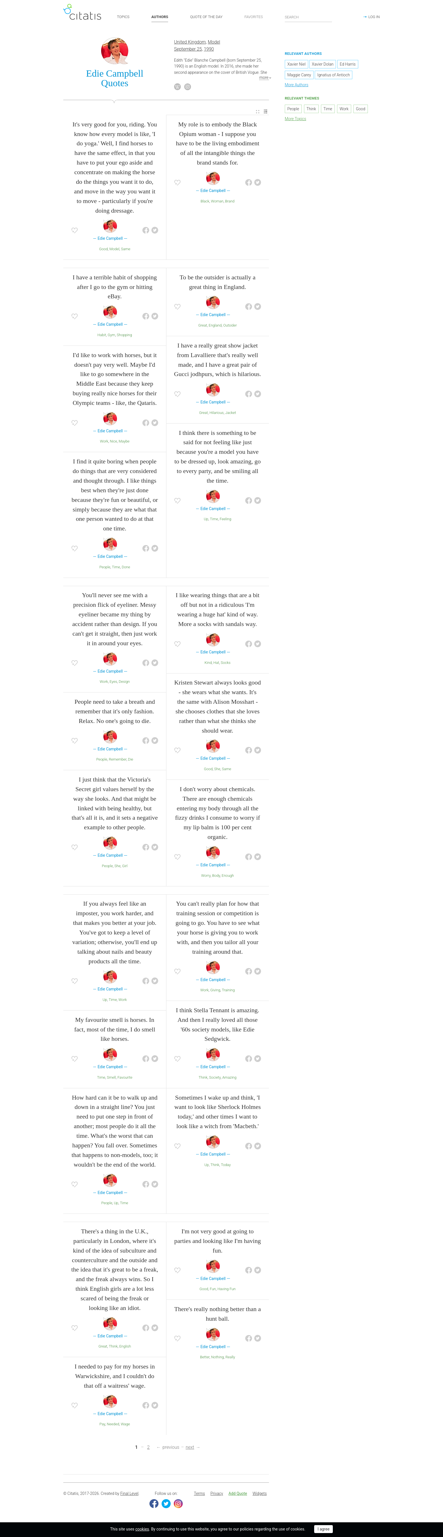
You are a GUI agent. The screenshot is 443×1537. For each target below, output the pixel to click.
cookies (142, 1529)
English (125, 1347)
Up (206, 520)
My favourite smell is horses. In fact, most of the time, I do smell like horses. (114, 1030)
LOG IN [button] (374, 17)
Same (125, 249)
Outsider (230, 326)
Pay (102, 1425)
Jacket (230, 413)
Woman (217, 202)
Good (103, 249)
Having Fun (227, 1289)
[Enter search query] (308, 17)
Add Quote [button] (238, 1494)
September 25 (188, 49)
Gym (111, 335)
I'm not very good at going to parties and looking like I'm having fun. (217, 1241)
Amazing (229, 1078)
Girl (124, 866)
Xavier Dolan (323, 65)
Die (130, 760)
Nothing (217, 1358)
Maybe (124, 442)
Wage (125, 1425)
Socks (226, 663)
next (190, 1448)
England (215, 326)
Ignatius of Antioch (333, 76)
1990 (209, 49)
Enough (228, 876)
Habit (101, 335)
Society (215, 1078)
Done (126, 567)
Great (202, 326)
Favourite (125, 1078)
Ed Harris (348, 65)
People (104, 567)
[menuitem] (257, 112)
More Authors (296, 85)
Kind (208, 663)
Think (203, 1078)
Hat (216, 663)
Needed (113, 1425)
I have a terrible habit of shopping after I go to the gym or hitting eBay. (115, 287)
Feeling (225, 520)
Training (228, 991)
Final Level (129, 1494)
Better (204, 1358)
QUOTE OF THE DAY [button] (206, 17)
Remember (117, 760)
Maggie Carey (299, 76)
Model (214, 43)
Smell (111, 1078)
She (117, 866)
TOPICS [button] (123, 17)
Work (104, 442)
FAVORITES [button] (253, 17)
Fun (213, 1289)
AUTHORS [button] (159, 17)
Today (226, 1165)
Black (205, 202)
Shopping (124, 335)
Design (124, 682)
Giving (215, 991)
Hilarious (216, 413)
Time (116, 567)
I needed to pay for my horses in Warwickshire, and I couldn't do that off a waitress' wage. (115, 1376)
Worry (205, 876)
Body (216, 876)
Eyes (113, 682)
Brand (229, 202)
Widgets (260, 1494)
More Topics (295, 119)
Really (230, 1358)
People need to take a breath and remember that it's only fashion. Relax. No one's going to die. (115, 712)
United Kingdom (190, 43)
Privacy (216, 1494)
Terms (199, 1494)
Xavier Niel (296, 65)
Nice (113, 442)
